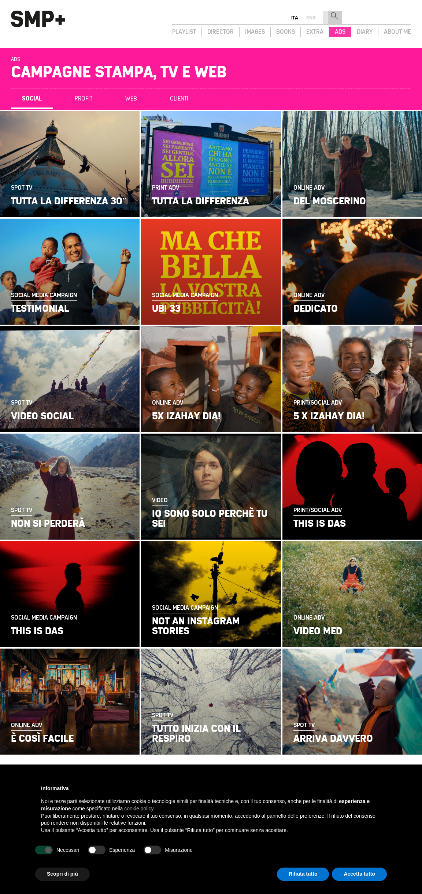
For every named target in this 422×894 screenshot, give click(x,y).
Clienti (179, 98)
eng (386, 17)
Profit (83, 98)
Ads (340, 31)
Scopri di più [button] (62, 874)
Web (131, 98)
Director (220, 31)
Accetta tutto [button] (359, 874)
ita (369, 17)
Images (255, 31)
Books (285, 31)
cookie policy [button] (138, 808)
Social (32, 99)
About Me (397, 31)
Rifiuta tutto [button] (303, 874)
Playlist (184, 31)
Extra (314, 31)
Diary (365, 31)
